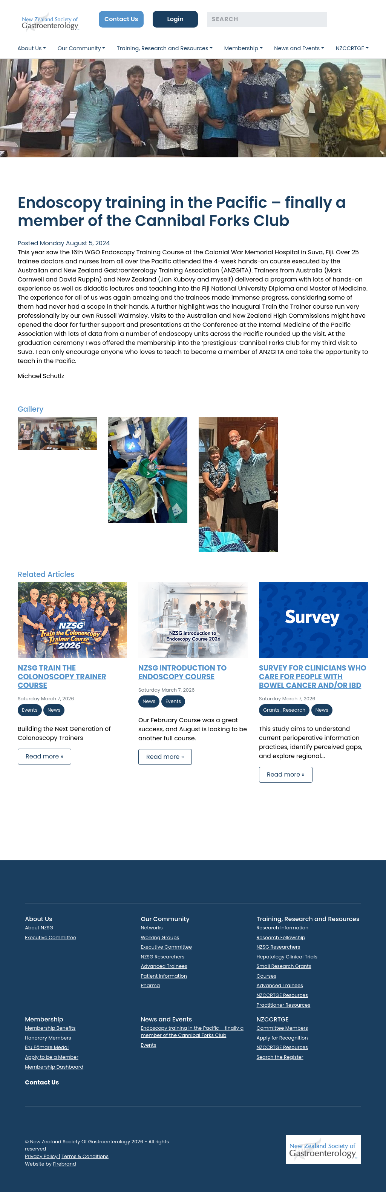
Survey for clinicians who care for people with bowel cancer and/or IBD (312, 677)
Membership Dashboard (54, 1067)
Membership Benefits (50, 1028)
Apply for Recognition (282, 1038)
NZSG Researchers (162, 957)
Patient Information (164, 976)
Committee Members (282, 1028)
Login (175, 19)
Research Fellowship (281, 937)
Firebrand (64, 1164)
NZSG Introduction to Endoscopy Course (182, 672)
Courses (266, 976)
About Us (29, 48)
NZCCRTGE (350, 48)
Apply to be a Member (51, 1057)
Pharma (150, 985)
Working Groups (160, 937)
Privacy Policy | (42, 1156)
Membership (241, 48)
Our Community (79, 48)
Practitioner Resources (284, 1005)
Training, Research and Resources (162, 48)
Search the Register (280, 1057)
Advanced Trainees (164, 966)
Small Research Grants (284, 966)
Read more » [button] (44, 756)
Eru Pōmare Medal (47, 1047)
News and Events (297, 48)
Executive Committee (50, 937)
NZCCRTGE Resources (282, 995)
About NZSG (39, 927)
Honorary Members (48, 1038)
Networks (151, 927)
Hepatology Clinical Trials (287, 957)
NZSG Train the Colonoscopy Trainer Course (62, 677)
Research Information (283, 927)
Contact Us (121, 19)
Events (148, 1045)
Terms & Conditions (85, 1156)
